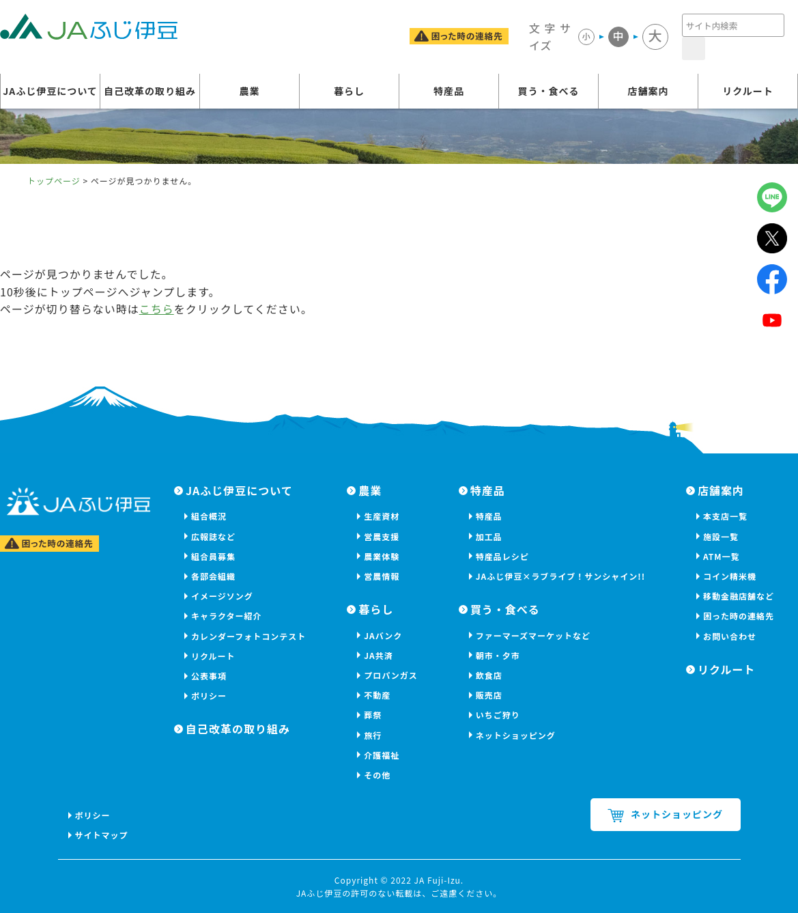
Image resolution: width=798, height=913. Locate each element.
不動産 (377, 695)
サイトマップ (101, 835)
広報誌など (213, 536)
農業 (250, 91)
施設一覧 (721, 536)
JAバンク (383, 635)
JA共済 (378, 655)
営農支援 (381, 536)
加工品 (489, 536)
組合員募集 (213, 556)
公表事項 (209, 676)
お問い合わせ (729, 636)
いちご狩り (498, 714)
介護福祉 (381, 755)
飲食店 (489, 675)
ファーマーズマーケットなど (533, 635)
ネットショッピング (516, 735)
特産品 (448, 91)
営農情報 (381, 576)
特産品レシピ (502, 556)
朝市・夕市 (498, 655)
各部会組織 (213, 576)
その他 (377, 775)
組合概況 (209, 516)
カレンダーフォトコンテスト (248, 636)
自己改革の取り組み (150, 91)
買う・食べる (549, 91)
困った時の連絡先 (738, 615)
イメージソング (222, 596)
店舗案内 (648, 91)
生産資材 (381, 516)
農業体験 (381, 556)
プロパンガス (391, 675)
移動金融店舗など (738, 596)
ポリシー (209, 695)
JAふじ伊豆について (50, 91)
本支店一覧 (725, 516)
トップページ (54, 180)
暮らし (349, 91)
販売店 (489, 695)
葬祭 (373, 714)
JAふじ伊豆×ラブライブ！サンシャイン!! (560, 576)
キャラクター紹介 (226, 615)
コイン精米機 (729, 576)
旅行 (373, 735)
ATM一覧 (721, 556)
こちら (156, 308)
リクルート (747, 91)
